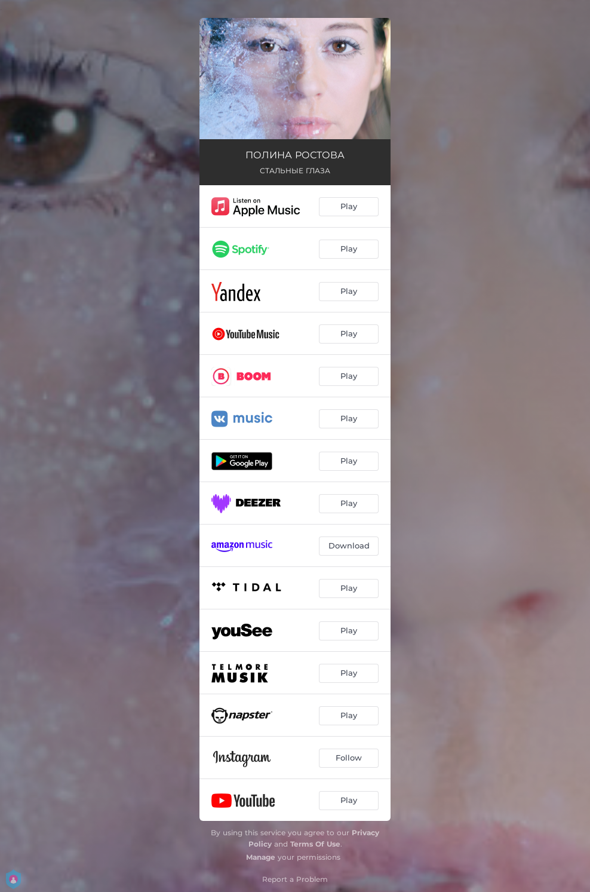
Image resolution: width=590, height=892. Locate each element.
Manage (260, 857)
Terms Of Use (315, 843)
